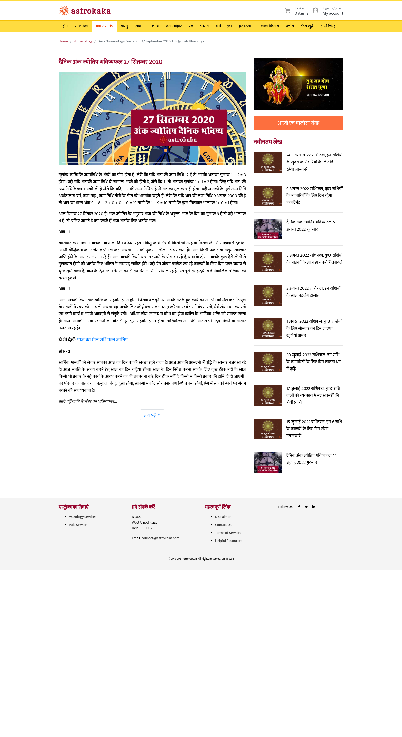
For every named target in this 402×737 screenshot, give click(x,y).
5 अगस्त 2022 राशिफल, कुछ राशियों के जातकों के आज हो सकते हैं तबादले (314, 259)
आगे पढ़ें (152, 415)
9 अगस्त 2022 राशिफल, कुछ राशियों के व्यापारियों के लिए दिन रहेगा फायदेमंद (314, 195)
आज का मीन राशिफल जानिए (102, 340)
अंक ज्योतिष (104, 26)
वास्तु (124, 26)
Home (63, 41)
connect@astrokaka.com (160, 538)
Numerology (82, 41)
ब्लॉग (290, 26)
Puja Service (78, 525)
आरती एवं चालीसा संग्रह (298, 123)
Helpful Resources (228, 541)
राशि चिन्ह (327, 26)
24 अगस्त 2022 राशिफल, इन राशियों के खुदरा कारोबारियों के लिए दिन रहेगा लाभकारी (314, 162)
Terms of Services (228, 533)
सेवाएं (139, 26)
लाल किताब (270, 26)
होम (65, 26)
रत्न (191, 26)
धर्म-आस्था (224, 26)
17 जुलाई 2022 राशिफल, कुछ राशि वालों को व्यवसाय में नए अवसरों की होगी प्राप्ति (313, 395)
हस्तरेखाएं (246, 26)
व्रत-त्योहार (174, 26)
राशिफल (81, 26)
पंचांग (204, 26)
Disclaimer (223, 517)
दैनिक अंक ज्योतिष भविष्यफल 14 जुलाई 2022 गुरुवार (311, 459)
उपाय (155, 26)
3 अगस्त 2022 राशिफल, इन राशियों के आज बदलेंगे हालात (313, 292)
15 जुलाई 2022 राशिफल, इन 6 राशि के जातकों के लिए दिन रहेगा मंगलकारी (314, 428)
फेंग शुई (307, 26)
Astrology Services (82, 517)
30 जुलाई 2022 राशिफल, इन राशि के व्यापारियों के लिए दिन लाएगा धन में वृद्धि (313, 361)
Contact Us (223, 525)
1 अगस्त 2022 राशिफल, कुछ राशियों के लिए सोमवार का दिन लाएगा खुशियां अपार (314, 328)
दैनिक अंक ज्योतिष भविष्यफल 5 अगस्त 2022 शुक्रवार (310, 226)
